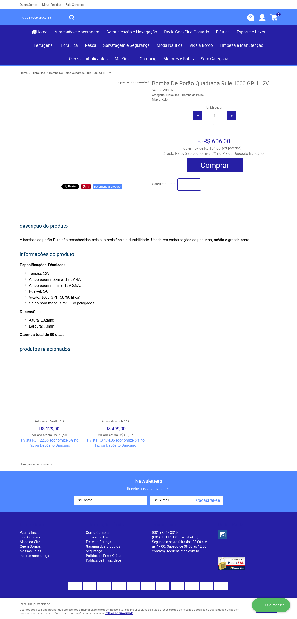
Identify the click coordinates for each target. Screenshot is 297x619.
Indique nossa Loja (34, 541)
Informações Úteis (105, 511)
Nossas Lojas (30, 537)
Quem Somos (29, 5)
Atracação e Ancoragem (77, 32)
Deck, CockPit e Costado (186, 32)
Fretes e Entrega (98, 527)
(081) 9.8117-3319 (175, 523)
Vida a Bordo (201, 45)
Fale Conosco (75, 5)
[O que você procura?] (71, 17)
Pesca (90, 45)
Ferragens (43, 45)
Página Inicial (30, 518)
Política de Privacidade (103, 546)
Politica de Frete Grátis (103, 541)
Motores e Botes (178, 58)
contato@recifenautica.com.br (175, 537)
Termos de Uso (98, 523)
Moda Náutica (170, 45)
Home (42, 32)
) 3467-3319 (165, 518)
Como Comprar (98, 518)
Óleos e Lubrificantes (88, 58)
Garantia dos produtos (103, 532)
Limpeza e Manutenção (241, 45)
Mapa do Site (30, 527)
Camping (148, 58)
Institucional (32, 511)
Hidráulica (68, 45)
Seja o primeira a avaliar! (132, 82)
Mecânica (124, 58)
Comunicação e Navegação (131, 32)
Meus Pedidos (51, 5)
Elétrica (223, 32)
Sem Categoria (214, 58)
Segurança (94, 537)
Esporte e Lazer (251, 32)
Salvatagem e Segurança (126, 45)
